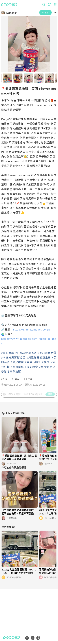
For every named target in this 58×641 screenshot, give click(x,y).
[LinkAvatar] (3, 12)
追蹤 (45, 12)
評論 (50, 394)
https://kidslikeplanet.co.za (31, 329)
